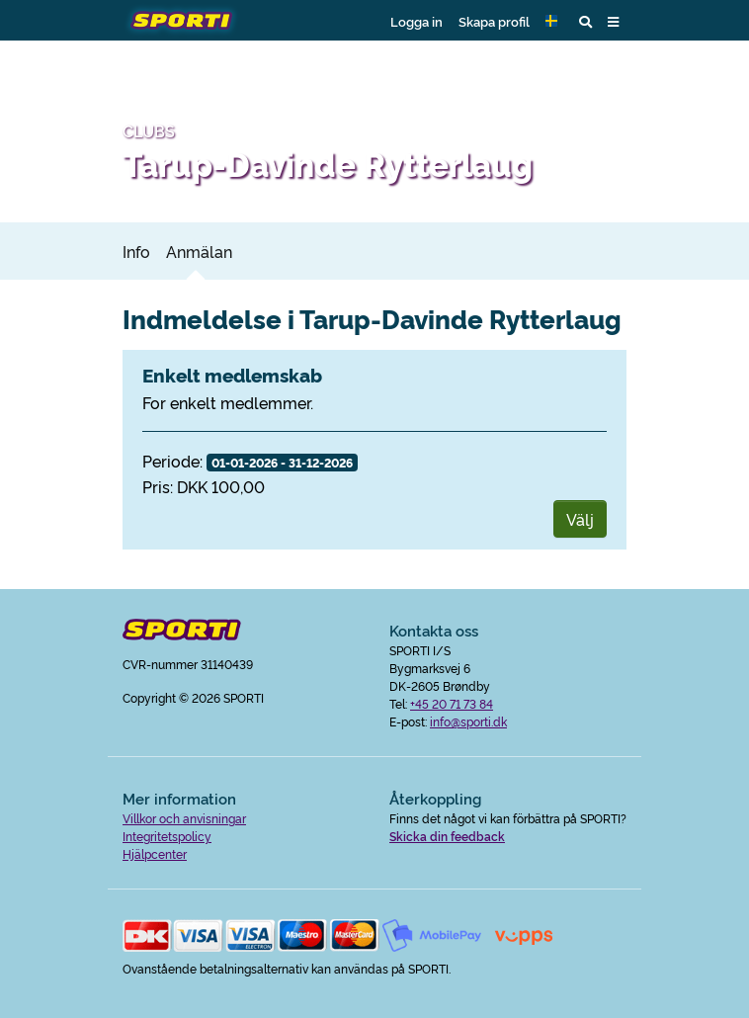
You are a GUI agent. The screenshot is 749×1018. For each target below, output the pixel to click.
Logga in (416, 21)
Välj (580, 519)
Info (136, 251)
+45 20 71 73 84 (451, 703)
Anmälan (199, 251)
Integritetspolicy (167, 835)
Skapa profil (494, 21)
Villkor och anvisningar (184, 817)
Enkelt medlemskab (232, 374)
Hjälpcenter (155, 853)
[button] (554, 21)
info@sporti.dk (468, 721)
